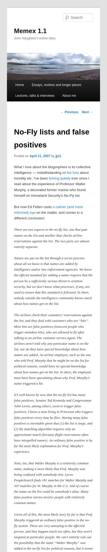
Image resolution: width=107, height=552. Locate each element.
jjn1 (58, 156)
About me (69, 96)
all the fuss (70, 173)
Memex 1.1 (30, 30)
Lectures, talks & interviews (34, 96)
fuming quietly (59, 178)
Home (19, 85)
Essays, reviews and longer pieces (56, 85)
